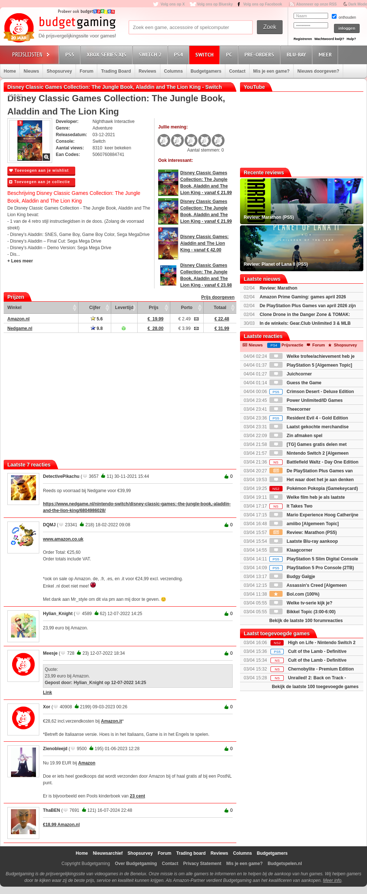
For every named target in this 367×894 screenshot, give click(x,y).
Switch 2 (151, 54)
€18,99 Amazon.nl (61, 824)
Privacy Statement (202, 863)
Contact (237, 71)
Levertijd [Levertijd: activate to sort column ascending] (124, 307)
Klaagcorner (290, 550)
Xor (46, 706)
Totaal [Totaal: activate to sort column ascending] (220, 307)
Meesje (50, 653)
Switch (205, 54)
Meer (326, 54)
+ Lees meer (20, 261)
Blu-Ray (297, 54)
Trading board (191, 853)
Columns (173, 71)
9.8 (97, 328)
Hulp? (351, 39)
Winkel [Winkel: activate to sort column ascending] (14, 307)
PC (230, 54)
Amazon (86, 763)
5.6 (97, 318)
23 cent (137, 796)
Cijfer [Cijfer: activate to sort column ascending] (95, 307)
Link (47, 692)
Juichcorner (290, 374)
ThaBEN (51, 810)
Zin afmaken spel (296, 435)
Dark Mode (357, 4)
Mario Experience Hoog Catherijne (314, 514)
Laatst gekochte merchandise (309, 426)
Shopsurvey (59, 71)
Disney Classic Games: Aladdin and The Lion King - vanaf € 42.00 (204, 243)
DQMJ (49, 524)
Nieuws (31, 71)
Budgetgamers (205, 71)
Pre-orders (260, 54)
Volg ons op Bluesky (215, 4)
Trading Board (116, 71)
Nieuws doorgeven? (318, 71)
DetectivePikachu (61, 476)
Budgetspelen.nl (285, 863)
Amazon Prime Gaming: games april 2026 (302, 296)
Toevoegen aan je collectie (39, 182)
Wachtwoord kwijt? (329, 39)
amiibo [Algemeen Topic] (304, 523)
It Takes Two (291, 506)
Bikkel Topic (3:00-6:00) (302, 611)
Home (10, 71)
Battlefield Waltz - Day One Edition (314, 462)
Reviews (147, 71)
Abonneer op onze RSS (316, 4)
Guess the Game (295, 382)
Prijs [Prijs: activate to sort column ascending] (154, 307)
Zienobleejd (55, 748)
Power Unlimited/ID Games (306, 400)
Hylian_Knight (58, 613)
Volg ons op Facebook (262, 4)
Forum (86, 71)
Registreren (303, 39)
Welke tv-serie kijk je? (301, 603)
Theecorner (290, 409)
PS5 (70, 54)
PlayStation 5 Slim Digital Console (313, 559)
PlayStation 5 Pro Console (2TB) (311, 567)
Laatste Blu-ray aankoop (303, 541)
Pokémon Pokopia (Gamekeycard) (313, 488)
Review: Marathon (278, 288)
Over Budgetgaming (136, 863)
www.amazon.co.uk (63, 539)
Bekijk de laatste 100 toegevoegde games (315, 686)
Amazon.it (111, 721)
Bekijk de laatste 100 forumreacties (306, 620)
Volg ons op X (172, 4)
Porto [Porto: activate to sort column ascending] (186, 307)
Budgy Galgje (292, 576)
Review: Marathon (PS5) (303, 532)
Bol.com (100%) (294, 594)
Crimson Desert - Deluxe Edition (311, 391)
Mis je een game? (271, 71)
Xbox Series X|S (107, 54)
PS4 (179, 54)
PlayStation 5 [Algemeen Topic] (310, 365)
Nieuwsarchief (108, 853)
